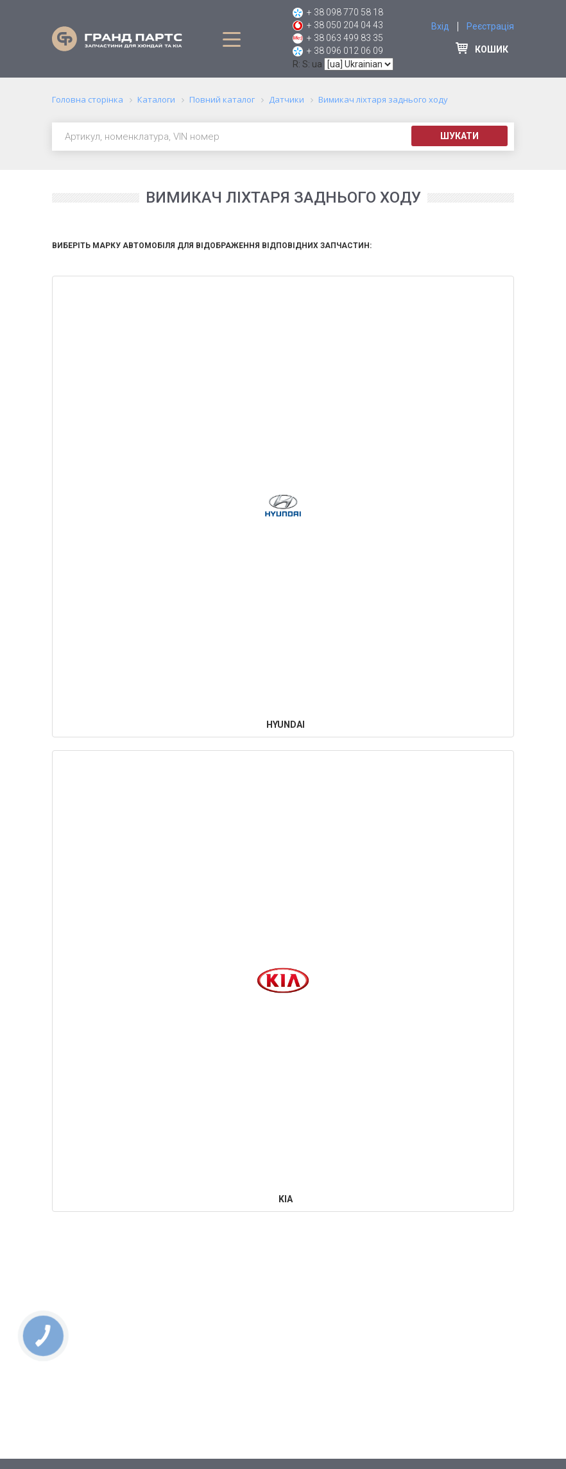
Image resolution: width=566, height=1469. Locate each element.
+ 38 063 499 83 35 (345, 38)
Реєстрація (490, 26)
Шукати (459, 136)
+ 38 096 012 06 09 (345, 51)
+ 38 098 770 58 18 (345, 12)
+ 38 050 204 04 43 (345, 25)
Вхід (440, 26)
